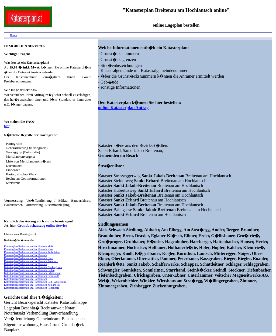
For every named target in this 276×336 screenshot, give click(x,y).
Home (13, 35)
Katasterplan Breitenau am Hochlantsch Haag (28, 249)
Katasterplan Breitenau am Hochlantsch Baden (29, 270)
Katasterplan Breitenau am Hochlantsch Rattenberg (31, 287)
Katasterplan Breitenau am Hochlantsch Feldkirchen (32, 273)
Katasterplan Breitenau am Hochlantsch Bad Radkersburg (35, 281)
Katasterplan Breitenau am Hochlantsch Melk (28, 246)
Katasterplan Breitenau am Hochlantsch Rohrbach (31, 261)
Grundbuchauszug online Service (42, 225)
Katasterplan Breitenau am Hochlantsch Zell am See (32, 284)
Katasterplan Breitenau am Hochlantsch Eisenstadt (31, 275)
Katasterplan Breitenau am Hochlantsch (25, 255)
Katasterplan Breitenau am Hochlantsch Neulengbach (33, 267)
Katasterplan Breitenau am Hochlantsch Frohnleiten (32, 252)
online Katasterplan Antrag (123, 107)
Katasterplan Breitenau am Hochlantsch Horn (28, 258)
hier (6, 126)
